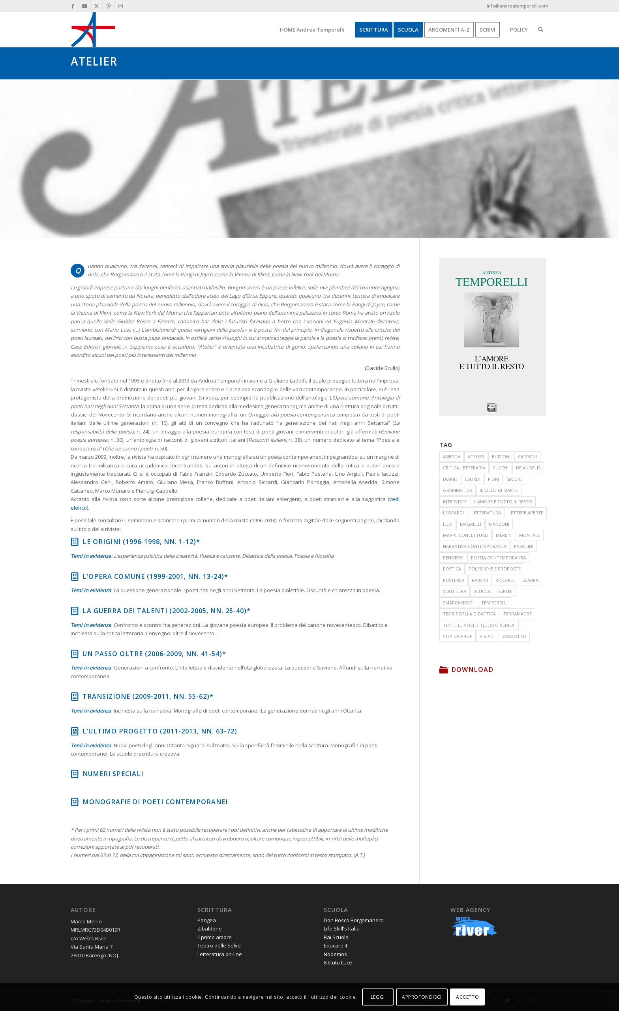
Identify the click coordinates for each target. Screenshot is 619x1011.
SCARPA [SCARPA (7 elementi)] (530, 580)
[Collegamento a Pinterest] (108, 6)
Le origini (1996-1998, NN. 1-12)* (141, 541)
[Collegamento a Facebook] (73, 6)
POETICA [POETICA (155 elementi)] (452, 569)
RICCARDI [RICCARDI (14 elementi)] (505, 580)
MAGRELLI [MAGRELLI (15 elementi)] (470, 524)
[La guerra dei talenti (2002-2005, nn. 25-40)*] (75, 611)
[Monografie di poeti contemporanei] (75, 802)
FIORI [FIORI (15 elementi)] (493, 479)
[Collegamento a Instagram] (120, 6)
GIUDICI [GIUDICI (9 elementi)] (514, 479)
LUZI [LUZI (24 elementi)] (447, 524)
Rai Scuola (336, 937)
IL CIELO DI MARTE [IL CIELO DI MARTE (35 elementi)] (499, 490)
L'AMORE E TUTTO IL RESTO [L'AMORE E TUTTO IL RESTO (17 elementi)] (503, 502)
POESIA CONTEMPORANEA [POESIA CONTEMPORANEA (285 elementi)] (498, 558)
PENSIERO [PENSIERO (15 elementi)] (453, 558)
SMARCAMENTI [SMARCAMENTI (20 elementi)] (458, 603)
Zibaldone (209, 928)
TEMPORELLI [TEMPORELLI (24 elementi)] (494, 603)
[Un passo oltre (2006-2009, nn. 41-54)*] (75, 654)
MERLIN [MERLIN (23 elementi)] (504, 535)
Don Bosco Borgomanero (354, 920)
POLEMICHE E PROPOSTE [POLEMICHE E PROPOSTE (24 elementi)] (495, 569)
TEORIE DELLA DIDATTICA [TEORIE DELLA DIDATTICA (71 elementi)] (469, 614)
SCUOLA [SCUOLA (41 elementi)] (482, 591)
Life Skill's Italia (342, 928)
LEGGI (378, 997)
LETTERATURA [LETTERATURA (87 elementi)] (486, 513)
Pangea (206, 920)
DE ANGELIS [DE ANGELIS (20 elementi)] (528, 468)
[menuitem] (312, 29)
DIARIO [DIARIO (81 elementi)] (450, 479)
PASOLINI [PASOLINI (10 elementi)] (523, 546)
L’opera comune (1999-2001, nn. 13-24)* (155, 576)
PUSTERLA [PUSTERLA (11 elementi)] (453, 580)
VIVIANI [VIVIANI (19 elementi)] (487, 636)
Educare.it (335, 945)
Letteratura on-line (219, 954)
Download (472, 669)
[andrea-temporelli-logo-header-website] (93, 29)
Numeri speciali (113, 773)
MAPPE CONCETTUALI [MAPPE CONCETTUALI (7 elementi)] (465, 535)
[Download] (443, 669)
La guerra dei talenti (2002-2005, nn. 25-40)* (167, 610)
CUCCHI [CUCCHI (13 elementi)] (500, 468)
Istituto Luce (338, 962)
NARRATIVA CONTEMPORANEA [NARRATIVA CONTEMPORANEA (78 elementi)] (474, 546)
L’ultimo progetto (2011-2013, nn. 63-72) (160, 731)
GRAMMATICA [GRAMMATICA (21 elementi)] (457, 490)
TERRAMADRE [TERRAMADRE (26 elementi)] (517, 614)
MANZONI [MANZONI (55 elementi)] (499, 524)
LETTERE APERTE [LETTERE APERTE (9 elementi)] (525, 513)
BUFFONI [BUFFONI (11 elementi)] (501, 457)
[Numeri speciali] (75, 774)
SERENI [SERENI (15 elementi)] (505, 591)
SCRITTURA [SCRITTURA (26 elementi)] (454, 591)
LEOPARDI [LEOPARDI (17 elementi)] (453, 513)
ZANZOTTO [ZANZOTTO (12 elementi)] (514, 636)
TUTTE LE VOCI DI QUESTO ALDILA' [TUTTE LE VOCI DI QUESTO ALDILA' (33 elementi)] (479, 625)
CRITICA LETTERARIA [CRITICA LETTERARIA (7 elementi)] (464, 468)
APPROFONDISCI (422, 997)
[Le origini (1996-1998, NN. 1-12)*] (75, 542)
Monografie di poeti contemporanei (155, 801)
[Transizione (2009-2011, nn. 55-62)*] (75, 696)
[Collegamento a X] (96, 6)
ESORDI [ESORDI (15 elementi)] (472, 479)
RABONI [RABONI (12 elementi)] (480, 580)
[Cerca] (540, 29)
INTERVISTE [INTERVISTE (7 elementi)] (455, 502)
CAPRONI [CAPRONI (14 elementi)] (527, 457)
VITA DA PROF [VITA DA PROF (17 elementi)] (457, 636)
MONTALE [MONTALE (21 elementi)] (529, 535)
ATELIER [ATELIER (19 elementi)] (476, 457)
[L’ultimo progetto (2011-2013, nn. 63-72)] (75, 731)
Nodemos (335, 954)
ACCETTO (467, 997)
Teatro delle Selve (219, 945)
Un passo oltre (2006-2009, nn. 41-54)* (154, 653)
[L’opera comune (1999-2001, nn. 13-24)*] (75, 576)
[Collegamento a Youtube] (84, 6)
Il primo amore (214, 937)
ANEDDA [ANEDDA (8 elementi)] (451, 457)
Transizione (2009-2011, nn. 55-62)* (148, 696)
